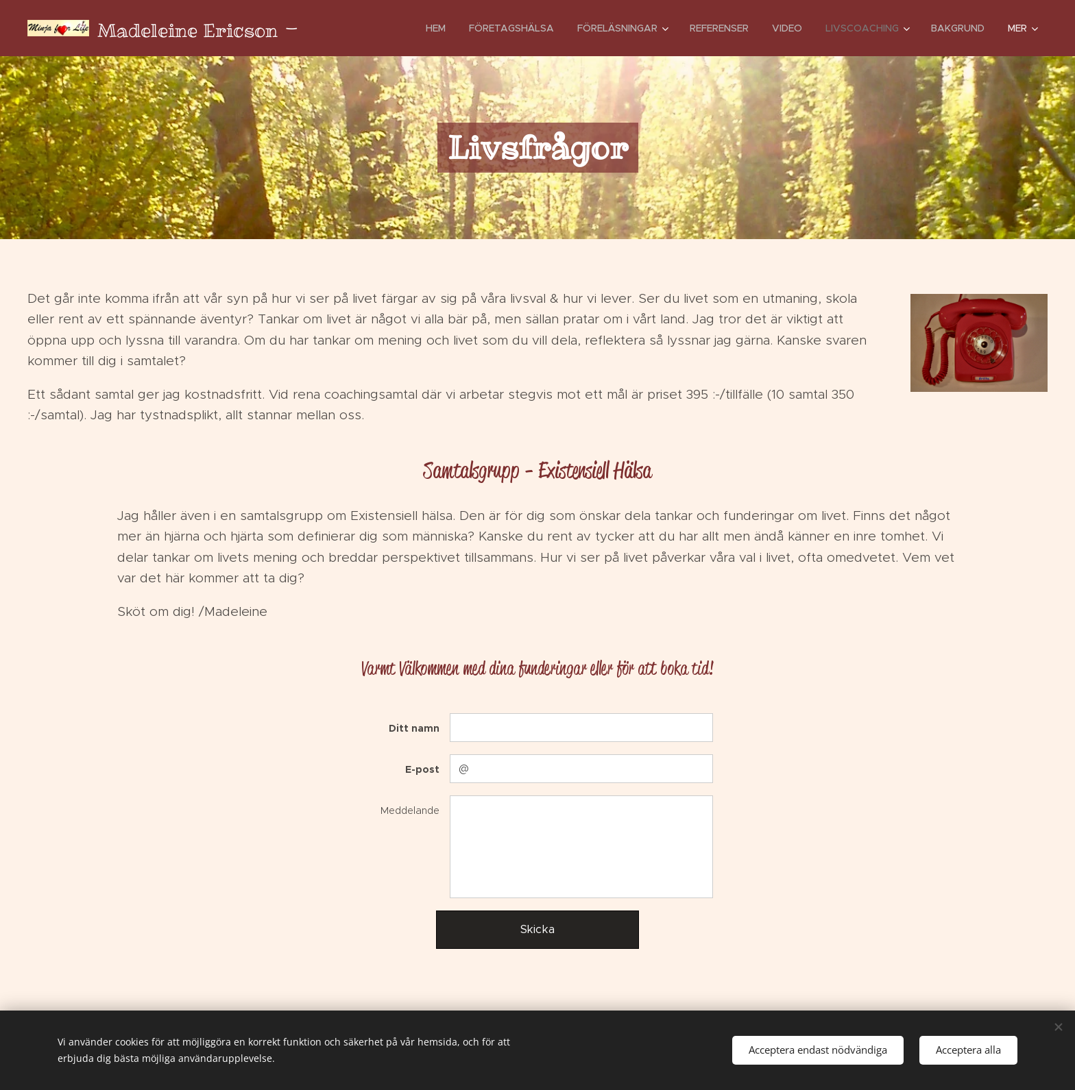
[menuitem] (435, 28)
